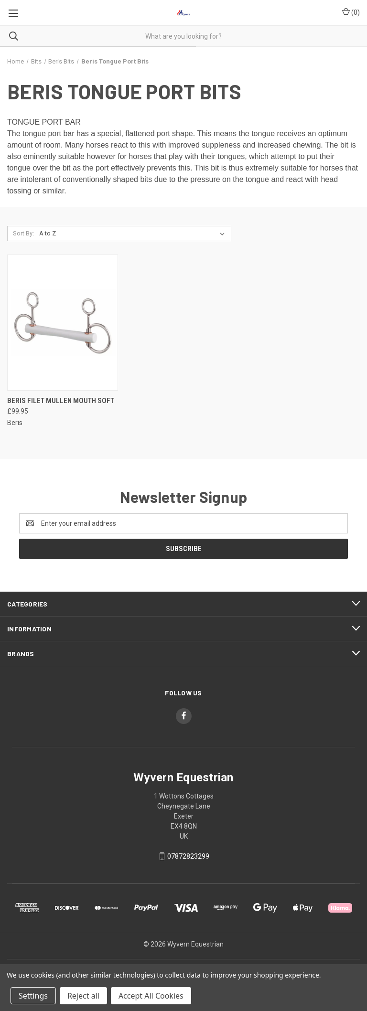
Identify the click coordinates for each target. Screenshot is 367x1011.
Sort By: (23, 233)
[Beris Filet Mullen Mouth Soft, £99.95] (62, 322)
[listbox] (134, 233)
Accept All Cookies (151, 995)
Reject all (83, 995)
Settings (33, 995)
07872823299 (188, 856)
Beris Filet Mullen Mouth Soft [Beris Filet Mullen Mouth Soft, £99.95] (60, 400)
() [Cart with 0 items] (351, 12)
